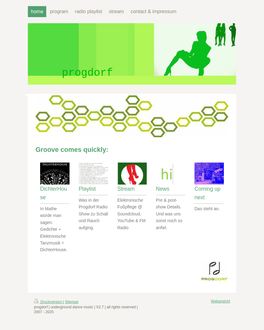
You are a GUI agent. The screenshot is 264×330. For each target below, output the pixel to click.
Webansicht (220, 301)
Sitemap (71, 302)
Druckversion (48, 302)
